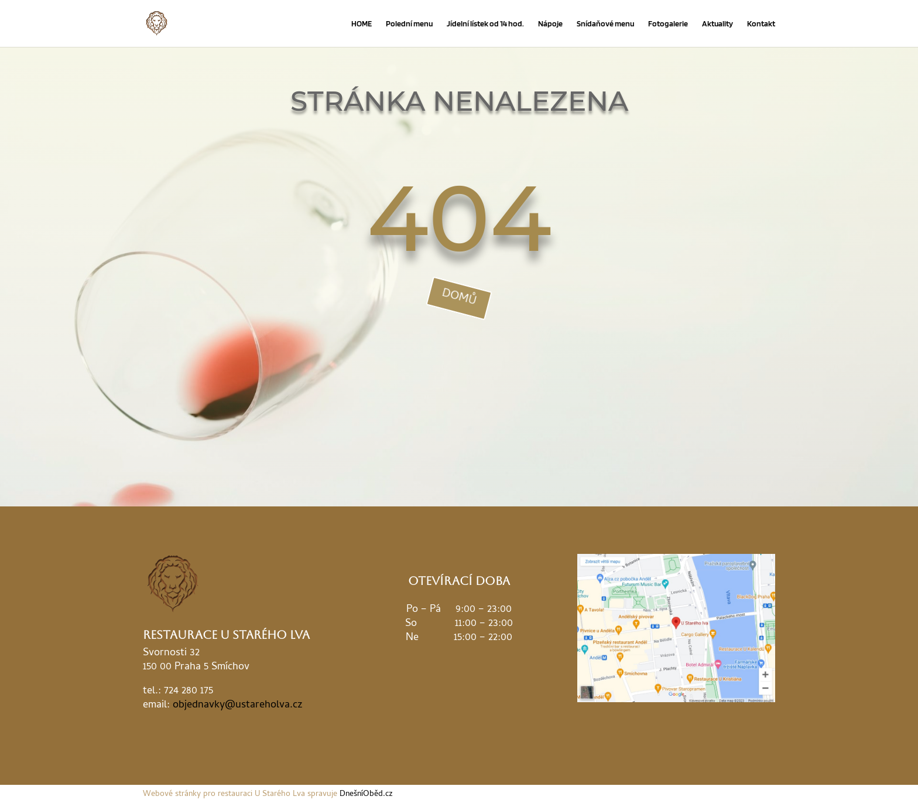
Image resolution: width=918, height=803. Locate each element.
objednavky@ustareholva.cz (238, 705)
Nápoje (550, 23)
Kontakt (761, 23)
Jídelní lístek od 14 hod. (485, 23)
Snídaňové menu (605, 23)
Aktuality (717, 23)
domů (459, 298)
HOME (361, 23)
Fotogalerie (668, 23)
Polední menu (409, 23)
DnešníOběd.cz (366, 794)
